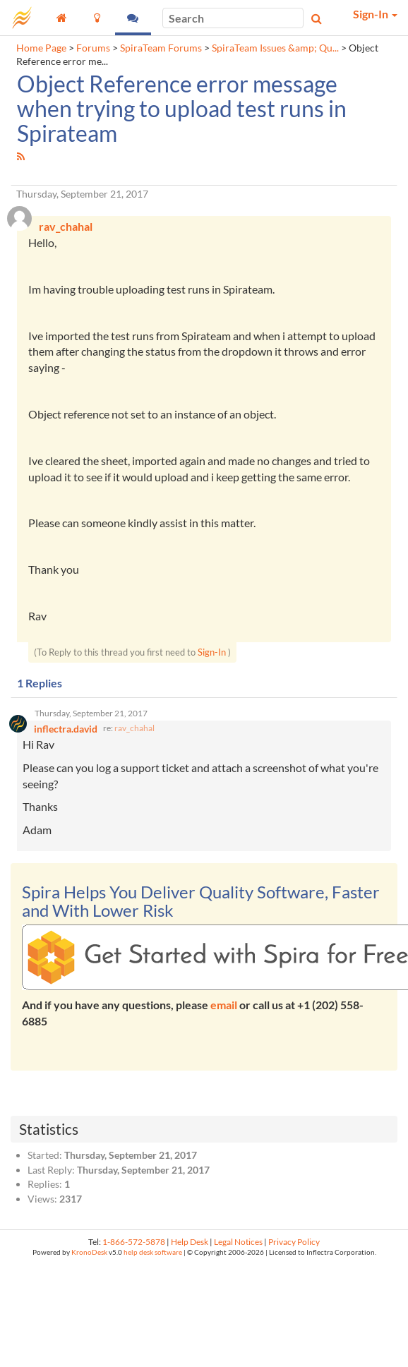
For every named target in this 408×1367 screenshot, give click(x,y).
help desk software (153, 1252)
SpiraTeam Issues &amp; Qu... (275, 48)
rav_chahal (134, 728)
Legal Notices (238, 1241)
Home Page (41, 48)
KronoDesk (89, 1252)
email (223, 1004)
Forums (93, 48)
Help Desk (189, 1241)
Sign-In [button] (375, 13)
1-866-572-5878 (133, 1241)
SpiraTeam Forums (161, 48)
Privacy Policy (294, 1241)
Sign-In (212, 652)
